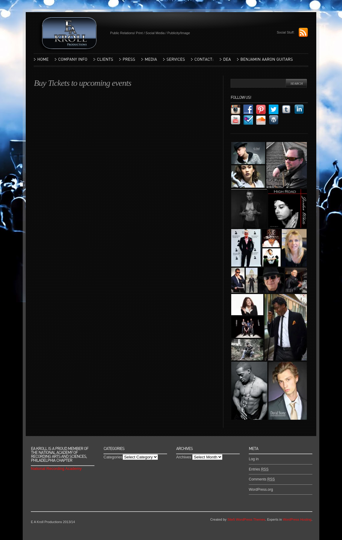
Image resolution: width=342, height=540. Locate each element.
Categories (113, 457)
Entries (258, 469)
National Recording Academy (56, 468)
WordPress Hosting (297, 519)
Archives (183, 457)
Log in (254, 459)
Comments (262, 479)
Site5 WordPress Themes (246, 519)
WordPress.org (261, 489)
